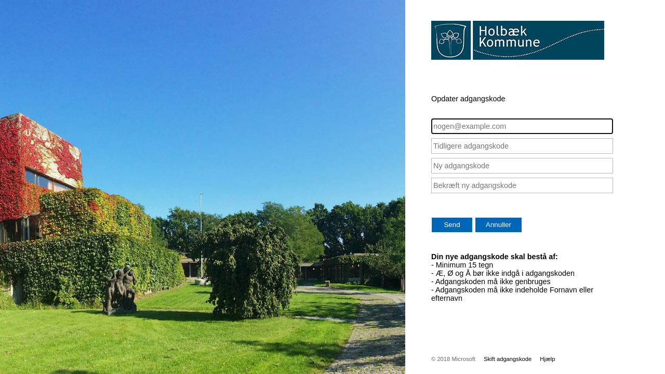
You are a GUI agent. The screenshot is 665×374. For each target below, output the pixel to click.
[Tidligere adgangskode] (522, 146)
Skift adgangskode (507, 359)
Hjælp (547, 359)
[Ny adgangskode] (522, 165)
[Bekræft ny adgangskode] (522, 185)
